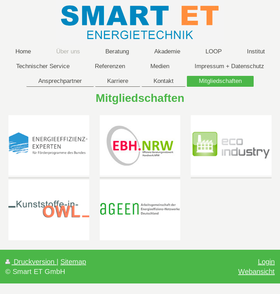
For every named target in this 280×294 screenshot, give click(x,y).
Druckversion (31, 261)
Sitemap (73, 261)
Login (266, 261)
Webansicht (256, 271)
